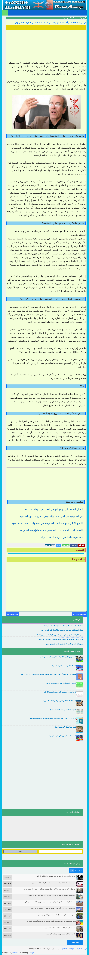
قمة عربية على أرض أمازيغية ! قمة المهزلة (62, 537)
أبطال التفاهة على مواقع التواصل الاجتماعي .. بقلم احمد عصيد (52, 509)
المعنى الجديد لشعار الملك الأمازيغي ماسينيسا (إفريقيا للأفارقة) (51, 530)
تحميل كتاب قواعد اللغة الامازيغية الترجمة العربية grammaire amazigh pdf (52, 718)
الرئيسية (83, 18)
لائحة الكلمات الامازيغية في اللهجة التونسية (62, 736)
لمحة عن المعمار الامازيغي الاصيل (65, 727)
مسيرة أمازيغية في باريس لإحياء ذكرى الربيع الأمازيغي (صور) (64, 644)
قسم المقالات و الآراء (70, 18)
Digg (53, 545)
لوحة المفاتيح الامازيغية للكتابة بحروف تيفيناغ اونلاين (60, 692)
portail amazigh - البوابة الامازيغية (74, 949)
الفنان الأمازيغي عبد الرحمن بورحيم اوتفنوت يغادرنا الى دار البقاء (63, 625)
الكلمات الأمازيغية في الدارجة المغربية (64, 666)
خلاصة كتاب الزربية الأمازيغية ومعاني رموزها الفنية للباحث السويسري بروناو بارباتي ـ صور (48, 674)
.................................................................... (71, 628)
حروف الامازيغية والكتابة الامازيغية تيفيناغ (63, 709)
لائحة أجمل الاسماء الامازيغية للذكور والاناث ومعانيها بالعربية (57, 657)
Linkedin (47, 545)
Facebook (74, 545)
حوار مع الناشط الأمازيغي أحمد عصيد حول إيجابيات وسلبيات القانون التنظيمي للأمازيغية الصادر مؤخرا (50, 23)
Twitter (58, 545)
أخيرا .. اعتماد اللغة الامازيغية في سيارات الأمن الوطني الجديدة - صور (62, 630)
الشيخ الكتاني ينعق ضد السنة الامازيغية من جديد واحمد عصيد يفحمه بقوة (47, 523)
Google (31, 953)
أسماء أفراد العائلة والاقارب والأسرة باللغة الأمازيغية (59, 701)
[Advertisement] (46, 46)
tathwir (14, 953)
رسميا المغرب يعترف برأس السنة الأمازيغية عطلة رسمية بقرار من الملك (60, 639)
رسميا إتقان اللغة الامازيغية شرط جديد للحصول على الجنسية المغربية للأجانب (59, 635)
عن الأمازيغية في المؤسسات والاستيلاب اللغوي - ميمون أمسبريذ (51, 516)
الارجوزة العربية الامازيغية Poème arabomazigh (61, 683)
